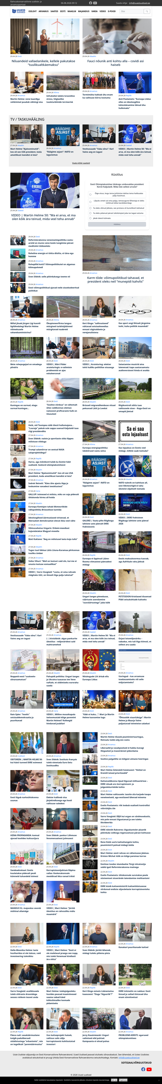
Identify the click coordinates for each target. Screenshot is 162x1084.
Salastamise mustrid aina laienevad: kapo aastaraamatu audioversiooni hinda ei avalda (134, 368)
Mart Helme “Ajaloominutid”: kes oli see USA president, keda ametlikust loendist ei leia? (26, 151)
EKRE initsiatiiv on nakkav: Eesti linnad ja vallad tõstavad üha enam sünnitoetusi (134, 995)
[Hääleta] (117, 225)
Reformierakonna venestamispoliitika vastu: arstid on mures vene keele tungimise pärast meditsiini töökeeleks (51, 244)
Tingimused (123, 1080)
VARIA (94, 11)
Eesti (20, 56)
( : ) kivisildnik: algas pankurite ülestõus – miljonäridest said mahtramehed (61, 642)
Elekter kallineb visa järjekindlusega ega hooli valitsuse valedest (59, 801)
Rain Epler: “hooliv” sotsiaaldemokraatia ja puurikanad (22, 719)
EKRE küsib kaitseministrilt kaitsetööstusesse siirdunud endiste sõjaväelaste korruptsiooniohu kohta (125, 890)
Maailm (93, 56)
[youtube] (95, 3)
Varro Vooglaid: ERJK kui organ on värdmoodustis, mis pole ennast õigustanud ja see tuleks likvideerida (126, 821)
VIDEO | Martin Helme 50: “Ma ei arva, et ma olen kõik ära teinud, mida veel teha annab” (135, 151)
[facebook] (91, 3)
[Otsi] (131, 11)
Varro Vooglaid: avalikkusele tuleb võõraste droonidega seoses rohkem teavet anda (24, 995)
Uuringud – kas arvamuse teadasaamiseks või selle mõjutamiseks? (131, 680)
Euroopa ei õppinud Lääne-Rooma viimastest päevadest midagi (97, 563)
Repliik (128, 95)
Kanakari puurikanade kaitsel (133, 948)
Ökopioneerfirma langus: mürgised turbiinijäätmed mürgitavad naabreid (59, 327)
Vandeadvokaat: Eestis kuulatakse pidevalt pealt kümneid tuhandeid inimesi (24, 874)
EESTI (62, 11)
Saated (129, 145)
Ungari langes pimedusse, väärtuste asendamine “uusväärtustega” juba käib (96, 600)
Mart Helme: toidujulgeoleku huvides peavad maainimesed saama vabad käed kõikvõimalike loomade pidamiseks (61, 998)
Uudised (21, 757)
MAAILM (71, 11)
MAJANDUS (83, 11)
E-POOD (112, 11)
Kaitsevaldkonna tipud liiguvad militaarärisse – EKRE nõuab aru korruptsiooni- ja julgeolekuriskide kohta (124, 785)
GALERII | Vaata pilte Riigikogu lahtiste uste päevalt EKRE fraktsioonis (98, 525)
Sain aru (114, 1080)
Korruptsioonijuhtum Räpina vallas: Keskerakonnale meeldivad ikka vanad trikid (60, 874)
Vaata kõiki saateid (81, 163)
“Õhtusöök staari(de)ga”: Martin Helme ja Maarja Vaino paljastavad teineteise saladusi (135, 721)
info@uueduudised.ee (139, 3)
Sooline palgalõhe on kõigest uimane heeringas (124, 760)
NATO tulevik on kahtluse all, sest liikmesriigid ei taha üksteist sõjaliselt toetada (133, 487)
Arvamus (21, 95)
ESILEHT (33, 11)
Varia (38, 492)
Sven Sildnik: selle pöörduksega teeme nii (49, 278)
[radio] (117, 194)
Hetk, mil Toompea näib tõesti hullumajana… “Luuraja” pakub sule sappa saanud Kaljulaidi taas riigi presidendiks (53, 429)
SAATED (54, 11)
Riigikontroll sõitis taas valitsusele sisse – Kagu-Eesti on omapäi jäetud (135, 409)
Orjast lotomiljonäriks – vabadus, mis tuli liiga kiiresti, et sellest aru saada (135, 642)
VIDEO (103, 11)
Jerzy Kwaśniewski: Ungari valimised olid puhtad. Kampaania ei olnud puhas (96, 1039)
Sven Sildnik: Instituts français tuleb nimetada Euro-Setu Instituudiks (61, 764)
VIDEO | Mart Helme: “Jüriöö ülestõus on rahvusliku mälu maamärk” (60, 912)
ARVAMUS (43, 11)
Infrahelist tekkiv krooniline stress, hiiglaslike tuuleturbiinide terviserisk (60, 99)
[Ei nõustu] (159, 1080)
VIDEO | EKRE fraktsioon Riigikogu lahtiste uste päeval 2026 (133, 522)
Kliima (56, 92)
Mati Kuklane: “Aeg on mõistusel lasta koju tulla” (53, 540)
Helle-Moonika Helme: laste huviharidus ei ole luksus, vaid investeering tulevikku (25, 954)
